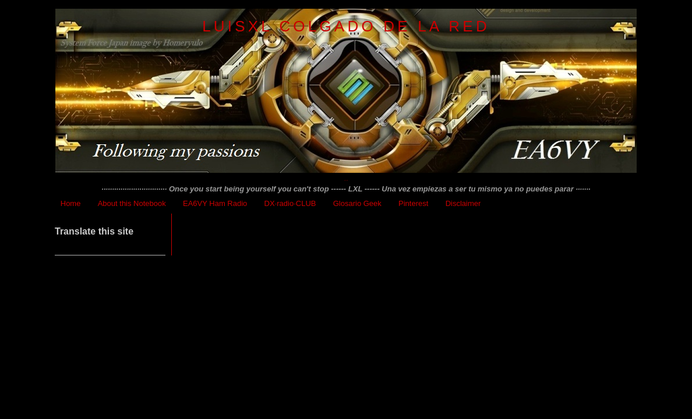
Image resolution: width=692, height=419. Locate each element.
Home (71, 203)
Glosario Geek (357, 203)
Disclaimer (463, 203)
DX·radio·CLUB (290, 203)
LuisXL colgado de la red (346, 26)
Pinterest (413, 203)
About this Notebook (132, 203)
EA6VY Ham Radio (215, 203)
